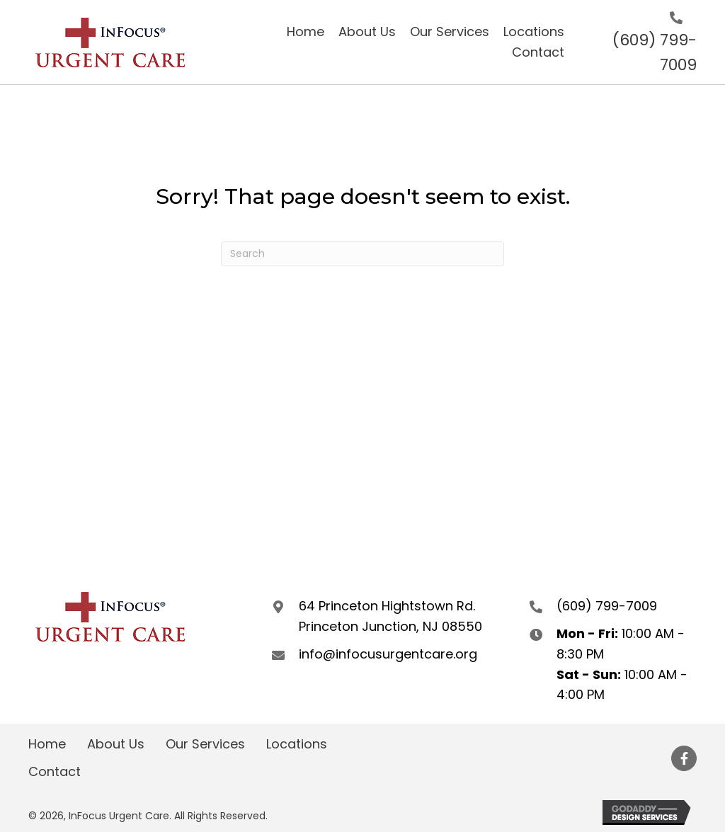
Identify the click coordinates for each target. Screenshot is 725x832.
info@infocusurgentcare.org (388, 654)
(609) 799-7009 (606, 606)
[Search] (362, 253)
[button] (684, 758)
